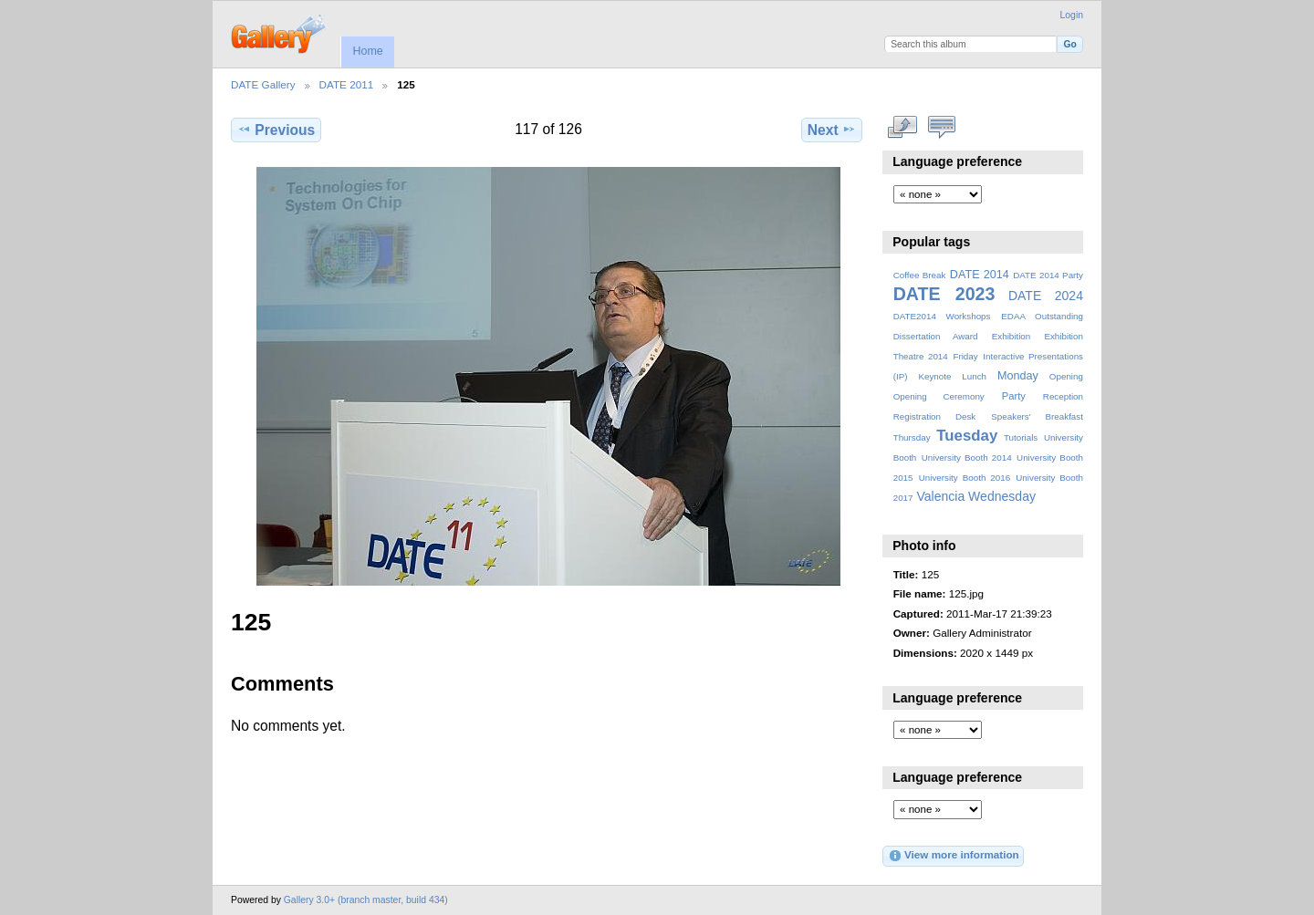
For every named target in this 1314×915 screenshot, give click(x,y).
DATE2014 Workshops (942, 316)
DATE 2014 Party (1048, 275)
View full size (903, 127)
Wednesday (1002, 496)
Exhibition (1011, 336)
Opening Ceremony (939, 396)
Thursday (912, 437)
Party (1014, 395)
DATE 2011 (346, 84)
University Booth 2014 (967, 457)
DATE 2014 (979, 274)
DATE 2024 (1045, 295)
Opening (1066, 376)
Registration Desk (934, 416)
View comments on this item (942, 127)
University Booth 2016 (964, 478)
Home (367, 51)
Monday (1017, 375)
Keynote (934, 376)
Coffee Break (919, 275)
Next (832, 129)
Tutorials (1021, 437)
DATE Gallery (263, 84)
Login (1071, 15)
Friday (965, 356)
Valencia (940, 496)
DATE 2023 (944, 294)
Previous (276, 129)
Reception (1063, 396)
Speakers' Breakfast (1037, 416)
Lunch (974, 376)
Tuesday (966, 435)
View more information (953, 855)
